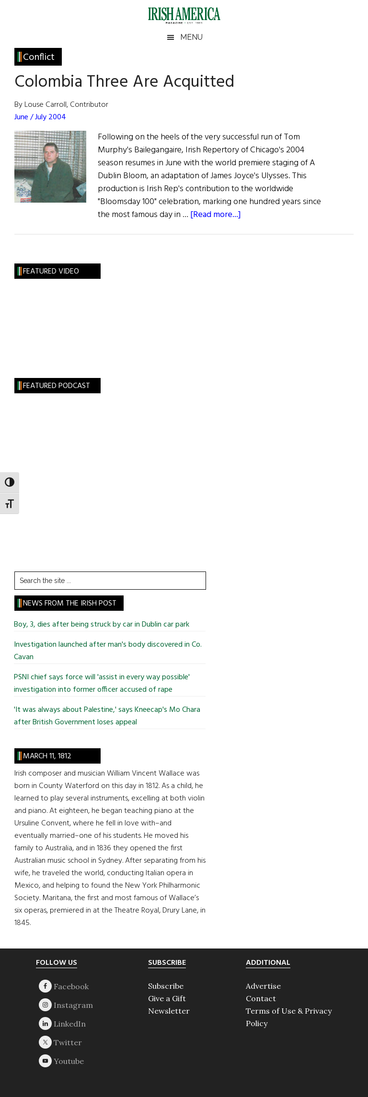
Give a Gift (167, 998)
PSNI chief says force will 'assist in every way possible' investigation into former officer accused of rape (102, 683)
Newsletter (169, 1011)
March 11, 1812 (47, 756)
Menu (191, 37)
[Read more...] (215, 215)
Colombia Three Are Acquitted (124, 82)
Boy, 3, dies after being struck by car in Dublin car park (101, 624)
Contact (261, 998)
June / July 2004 (40, 117)
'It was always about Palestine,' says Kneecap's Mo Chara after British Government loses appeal (107, 716)
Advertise (263, 986)
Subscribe (166, 986)
